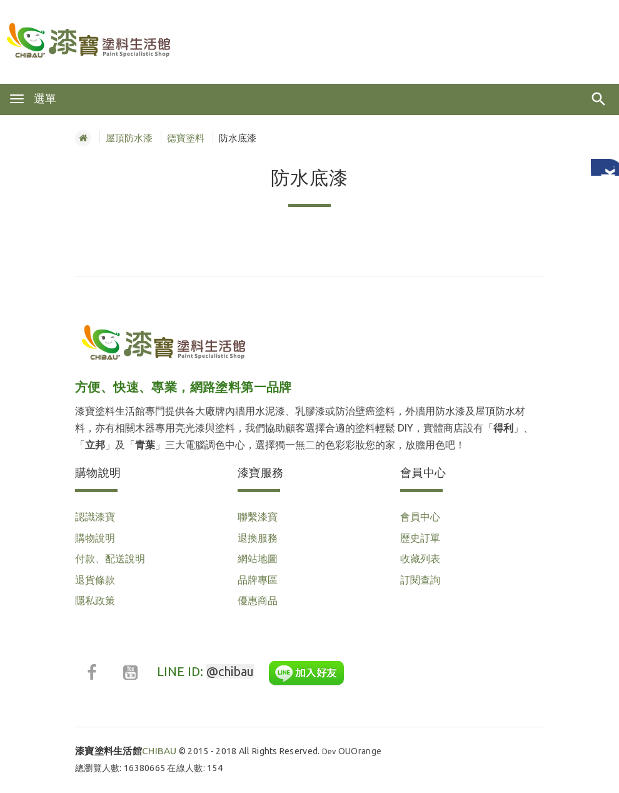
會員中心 (420, 516)
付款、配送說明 (110, 558)
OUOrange (359, 751)
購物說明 (95, 537)
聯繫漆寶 (258, 516)
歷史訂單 (420, 537)
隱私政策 (95, 600)
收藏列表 (420, 558)
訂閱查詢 (420, 579)
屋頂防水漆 (129, 138)
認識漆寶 (95, 516)
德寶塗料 (185, 138)
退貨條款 (95, 579)
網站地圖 (258, 558)
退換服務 (258, 537)
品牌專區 (258, 579)
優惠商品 (258, 600)
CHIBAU (126, 750)
